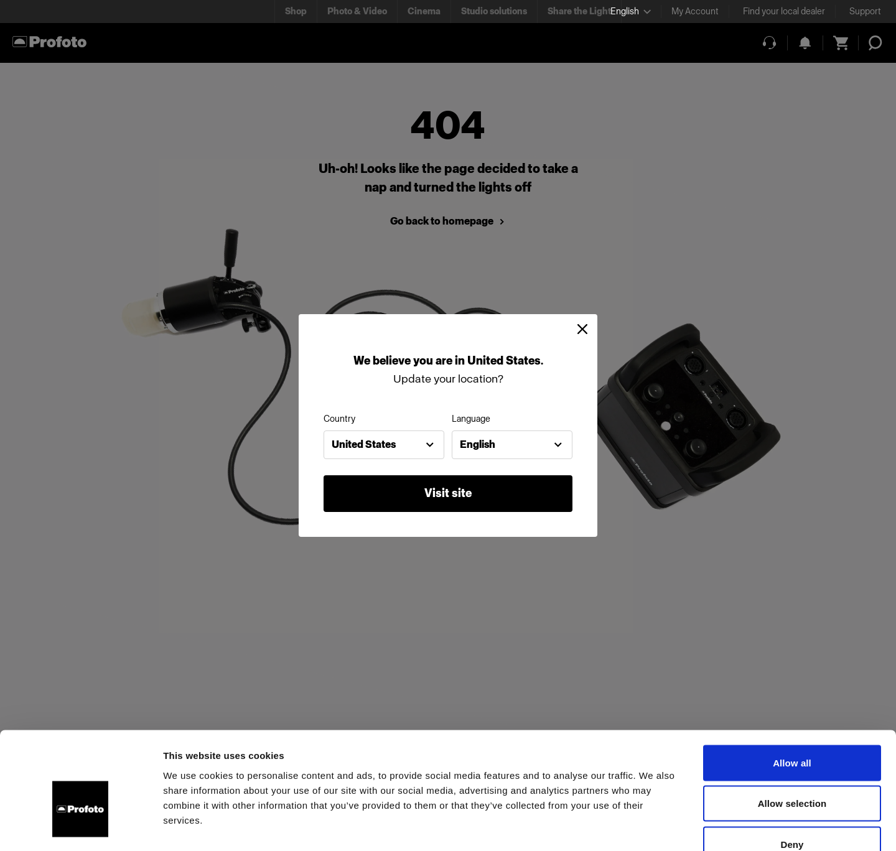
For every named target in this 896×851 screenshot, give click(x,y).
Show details (653, 826)
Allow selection (792, 728)
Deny (791, 769)
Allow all (792, 687)
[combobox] (384, 444)
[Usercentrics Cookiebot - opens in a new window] (80, 826)
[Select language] (630, 11)
